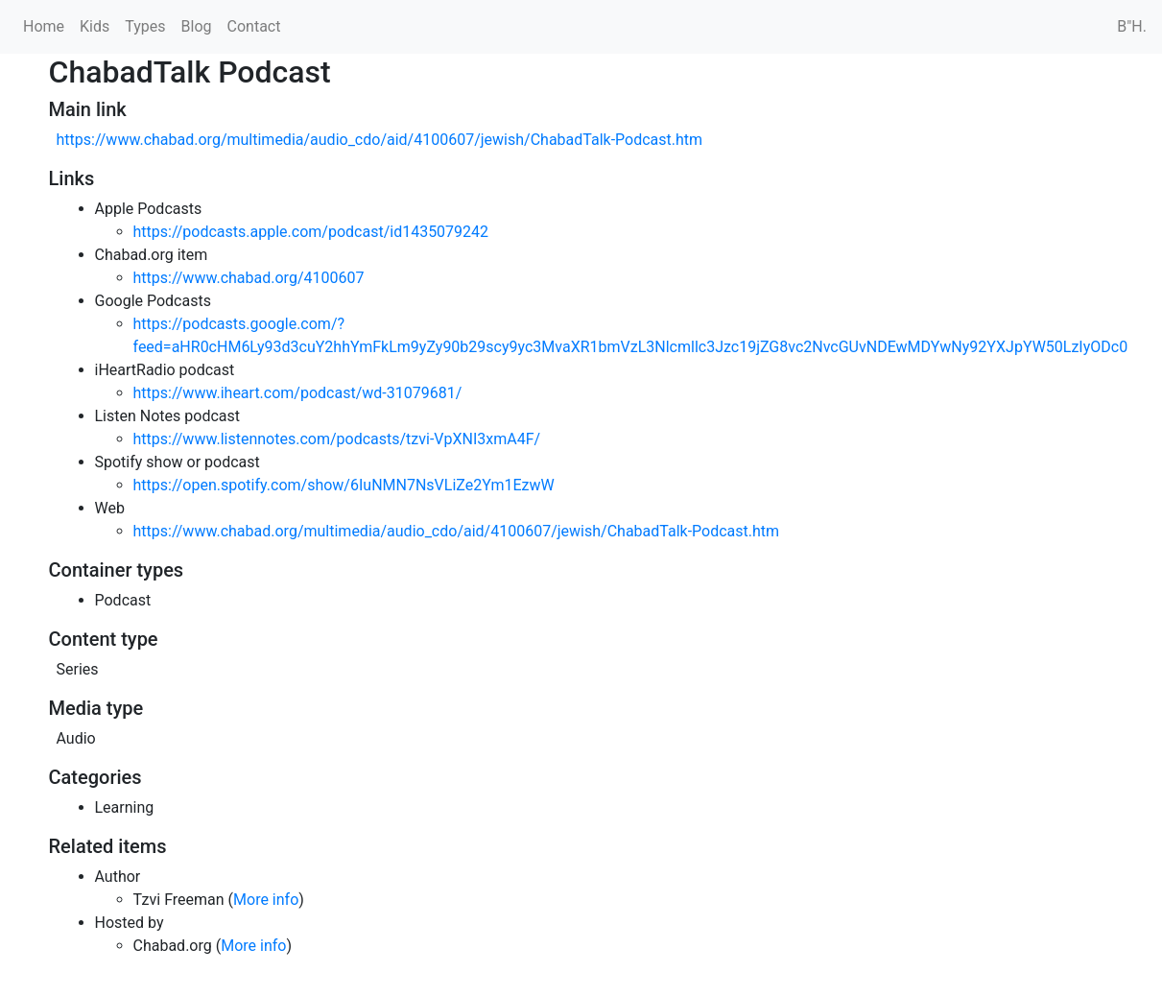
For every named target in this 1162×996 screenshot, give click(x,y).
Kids (94, 26)
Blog (196, 26)
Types (145, 26)
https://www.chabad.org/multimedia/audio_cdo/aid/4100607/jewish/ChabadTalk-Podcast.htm (380, 139)
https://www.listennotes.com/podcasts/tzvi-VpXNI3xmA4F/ (337, 439)
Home (43, 26)
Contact (254, 26)
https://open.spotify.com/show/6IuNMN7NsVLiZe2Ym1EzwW (344, 485)
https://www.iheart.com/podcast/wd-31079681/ (297, 393)
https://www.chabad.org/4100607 (249, 278)
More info (265, 899)
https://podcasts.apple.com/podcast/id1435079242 (311, 232)
